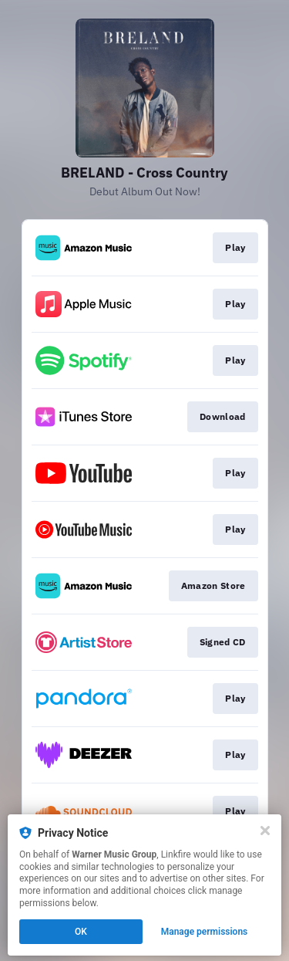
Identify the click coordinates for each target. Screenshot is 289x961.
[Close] (265, 830)
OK (81, 931)
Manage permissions (204, 931)
